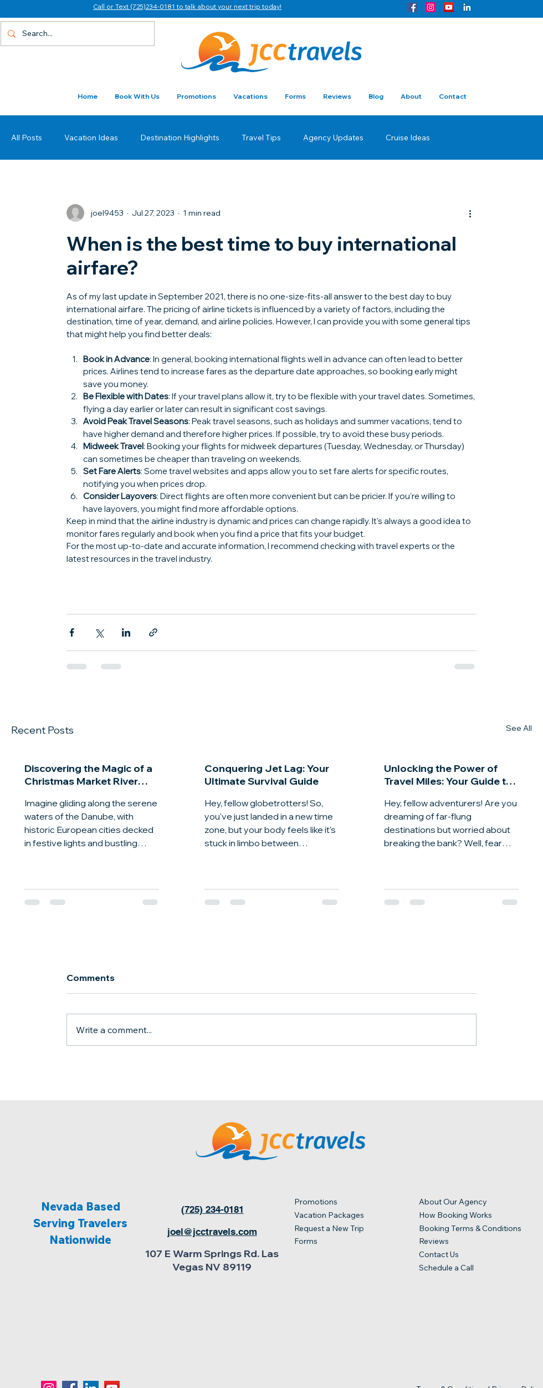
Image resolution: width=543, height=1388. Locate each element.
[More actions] (470, 213)
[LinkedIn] (467, 7)
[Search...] (76, 33)
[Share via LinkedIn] (126, 632)
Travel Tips (261, 138)
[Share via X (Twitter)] (99, 632)
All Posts (26, 138)
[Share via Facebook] (71, 632)
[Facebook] (412, 7)
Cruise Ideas (408, 138)
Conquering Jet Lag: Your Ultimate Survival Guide (266, 774)
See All (519, 728)
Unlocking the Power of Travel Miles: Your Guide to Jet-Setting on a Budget (448, 774)
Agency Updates (333, 138)
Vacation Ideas (91, 138)
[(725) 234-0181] (212, 1209)
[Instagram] (431, 7)
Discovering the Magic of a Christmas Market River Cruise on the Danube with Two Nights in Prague (88, 774)
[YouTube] (449, 7)
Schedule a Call (446, 1268)
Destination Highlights (179, 138)
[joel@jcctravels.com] (212, 1232)
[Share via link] (153, 632)
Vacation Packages (330, 1215)
